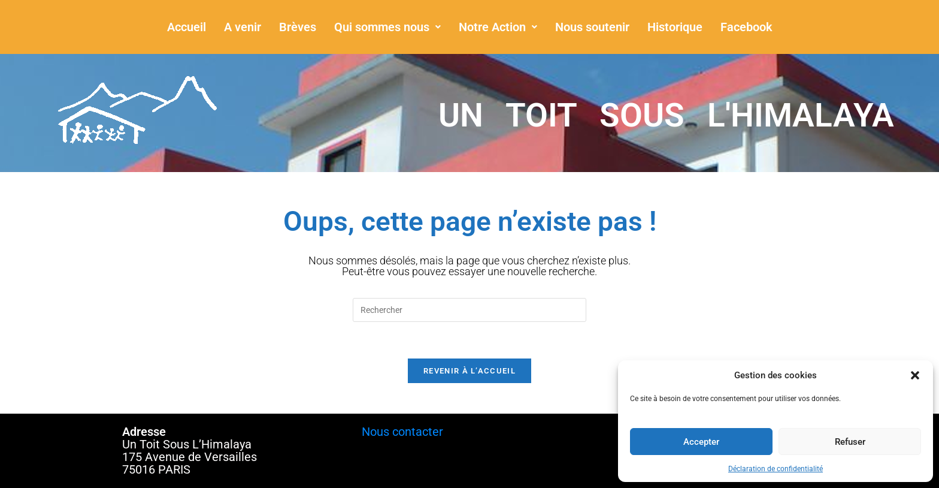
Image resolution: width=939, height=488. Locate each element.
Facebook (746, 27)
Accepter (701, 441)
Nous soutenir (592, 27)
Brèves (297, 27)
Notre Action (498, 27)
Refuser (850, 441)
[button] (915, 375)
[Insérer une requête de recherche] (469, 310)
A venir (242, 27)
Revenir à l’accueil (469, 370)
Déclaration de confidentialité (775, 469)
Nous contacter (402, 431)
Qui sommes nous (387, 27)
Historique (674, 27)
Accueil (186, 27)
